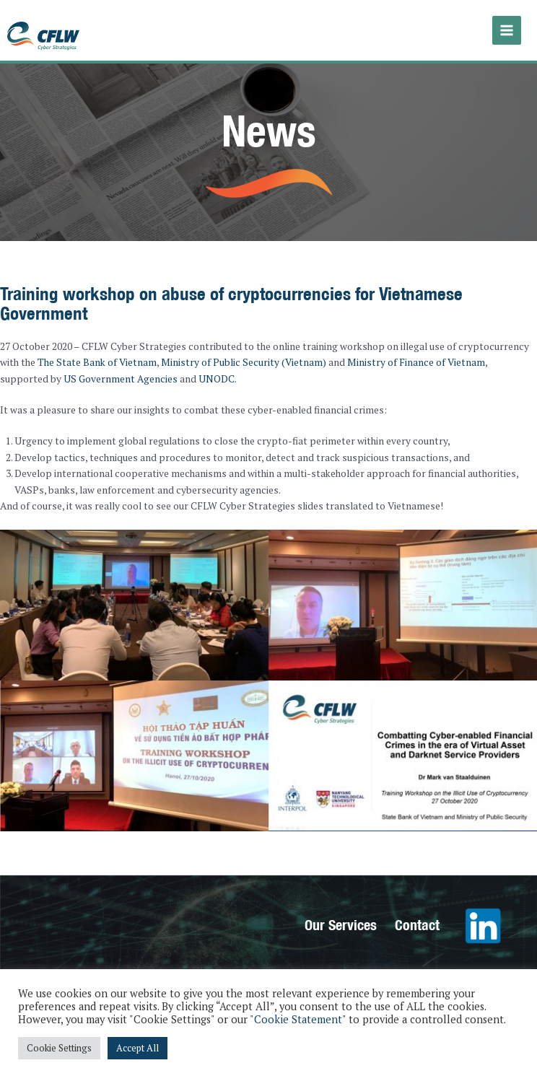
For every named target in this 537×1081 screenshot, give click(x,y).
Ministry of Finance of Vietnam (416, 362)
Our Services (341, 924)
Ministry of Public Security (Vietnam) (243, 362)
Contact (417, 924)
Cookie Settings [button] (59, 1047)
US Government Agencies (121, 378)
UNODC (216, 378)
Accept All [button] (137, 1047)
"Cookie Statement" (298, 1019)
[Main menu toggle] (507, 30)
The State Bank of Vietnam (97, 362)
